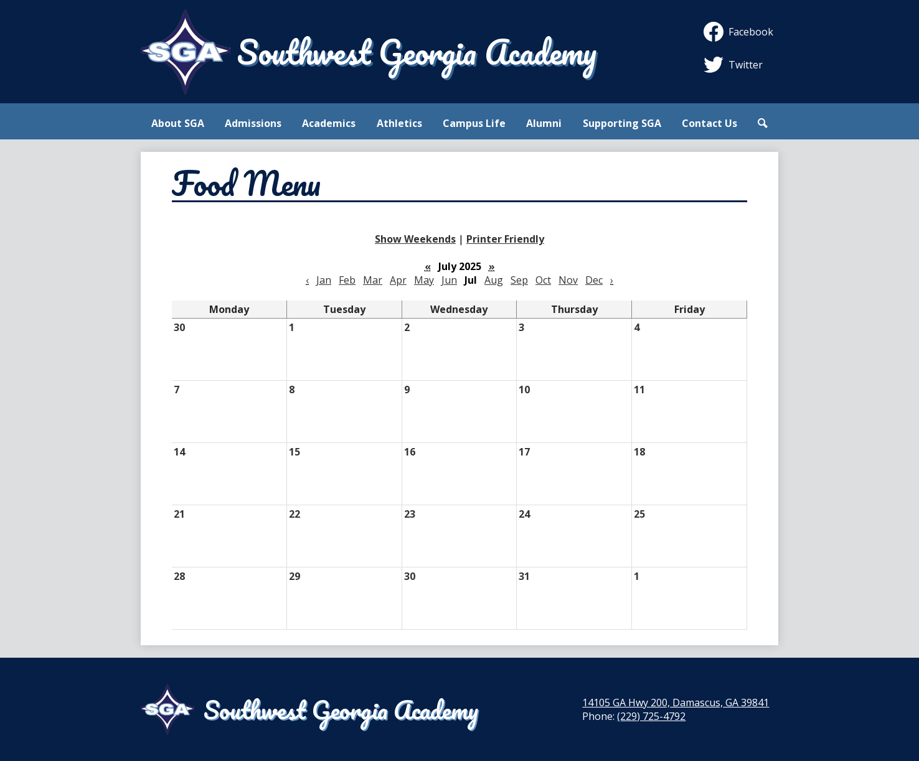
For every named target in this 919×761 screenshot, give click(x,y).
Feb (347, 280)
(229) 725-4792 (651, 716)
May (424, 280)
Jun (449, 280)
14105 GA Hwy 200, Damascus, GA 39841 (675, 702)
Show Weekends (415, 239)
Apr (398, 280)
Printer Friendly (505, 239)
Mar (372, 280)
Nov (568, 280)
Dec (594, 280)
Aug (493, 280)
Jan (323, 280)
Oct (543, 280)
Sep (519, 280)
